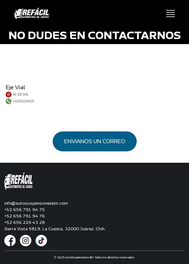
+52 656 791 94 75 (24, 210)
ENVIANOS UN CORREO (94, 141)
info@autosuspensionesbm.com (36, 203)
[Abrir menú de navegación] (170, 13)
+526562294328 (23, 101)
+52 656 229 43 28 (24, 222)
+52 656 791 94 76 (24, 216)
